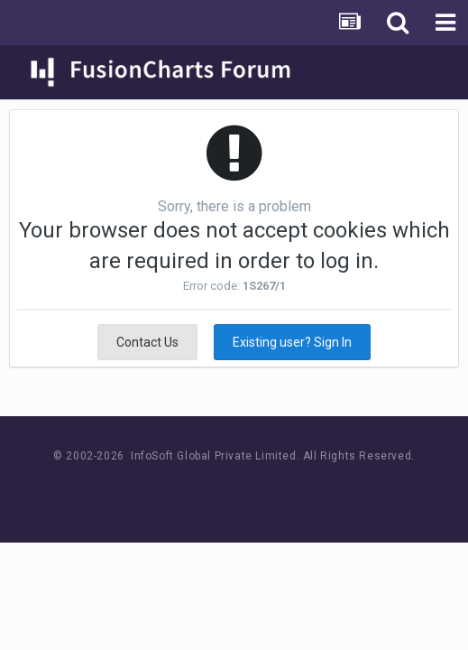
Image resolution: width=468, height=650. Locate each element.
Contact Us (147, 342)
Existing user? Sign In (292, 342)
